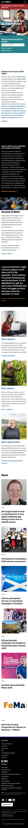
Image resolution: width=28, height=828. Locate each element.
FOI (2, 750)
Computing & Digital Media (16, 106)
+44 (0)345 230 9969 (7, 823)
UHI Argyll (4, 767)
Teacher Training (17, 115)
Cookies (4, 757)
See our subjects (6, 409)
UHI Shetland (5, 781)
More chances (8, 339)
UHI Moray (4, 772)
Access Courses (20, 104)
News (3, 507)
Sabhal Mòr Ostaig (7, 785)
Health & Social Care (19, 111)
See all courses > (6, 48)
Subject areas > (6, 50)
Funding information (8, 355)
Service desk (7, 804)
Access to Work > (7, 253)
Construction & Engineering (10, 108)
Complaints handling (8, 753)
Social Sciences (6, 115)
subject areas (21, 77)
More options (7, 388)
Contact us (4, 755)
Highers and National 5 (8, 117)
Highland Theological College (10, 783)
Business (4, 106)
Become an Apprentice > (9, 191)
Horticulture (15, 113)
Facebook (3, 800)
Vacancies (4, 748)
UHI (2, 792)
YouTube (10, 800)
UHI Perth (4, 779)
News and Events (6, 744)
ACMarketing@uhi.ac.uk (18, 823)
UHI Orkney (5, 776)
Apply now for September (14, 22)
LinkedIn (14, 800)
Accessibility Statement (7, 815)
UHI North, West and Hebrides (11, 774)
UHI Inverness (5, 770)
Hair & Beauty (5, 113)
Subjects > (4, 121)
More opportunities (10, 442)
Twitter (6, 800)
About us (4, 746)
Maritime (22, 113)
